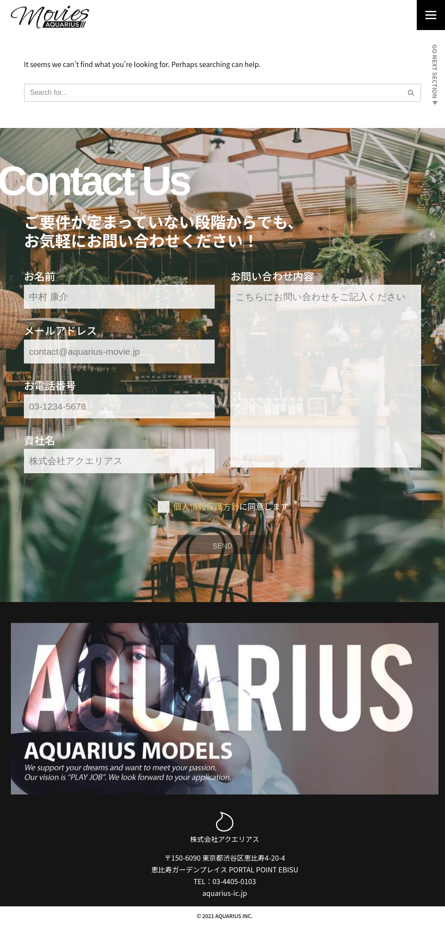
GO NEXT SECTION (435, 74)
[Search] (213, 93)
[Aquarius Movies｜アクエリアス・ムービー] (50, 17)
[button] (411, 93)
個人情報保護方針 (206, 508)
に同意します (231, 508)
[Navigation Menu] (428, 16)
